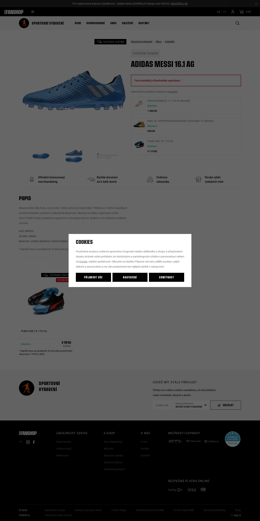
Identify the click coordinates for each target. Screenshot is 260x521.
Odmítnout (166, 277)
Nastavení (130, 277)
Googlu (83, 261)
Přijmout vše (93, 277)
